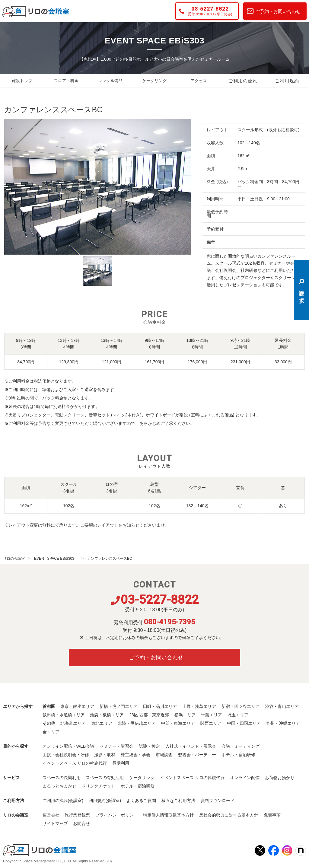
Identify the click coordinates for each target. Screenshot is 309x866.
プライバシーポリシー (116, 815)
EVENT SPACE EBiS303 (56, 558)
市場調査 (164, 754)
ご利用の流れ (242, 80)
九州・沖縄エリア (283, 723)
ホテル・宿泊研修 (238, 754)
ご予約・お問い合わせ (278, 11)
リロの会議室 (14, 558)
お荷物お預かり (280, 777)
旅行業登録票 (77, 815)
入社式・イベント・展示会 (190, 746)
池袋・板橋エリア (107, 714)
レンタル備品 (110, 80)
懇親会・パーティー (197, 754)
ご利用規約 (287, 80)
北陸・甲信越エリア (137, 723)
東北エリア (101, 723)
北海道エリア (73, 723)
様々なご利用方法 (178, 800)
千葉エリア (211, 714)
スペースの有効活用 (105, 777)
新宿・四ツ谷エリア (240, 706)
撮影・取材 (104, 754)
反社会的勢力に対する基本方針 (228, 815)
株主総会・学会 (135, 754)
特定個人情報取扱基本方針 (168, 815)
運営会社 (51, 815)
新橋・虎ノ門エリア (119, 706)
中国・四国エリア (244, 723)
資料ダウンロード (217, 800)
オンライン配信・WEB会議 (68, 746)
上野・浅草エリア (199, 706)
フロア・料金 (66, 80)
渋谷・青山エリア (282, 706)
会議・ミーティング (240, 746)
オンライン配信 (245, 777)
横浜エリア (185, 714)
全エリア (51, 731)
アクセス (198, 80)
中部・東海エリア (178, 723)
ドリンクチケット (98, 786)
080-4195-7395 (169, 622)
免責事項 (272, 815)
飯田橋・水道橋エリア (64, 714)
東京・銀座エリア (77, 706)
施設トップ (22, 80)
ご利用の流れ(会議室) (63, 800)
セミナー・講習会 (116, 746)
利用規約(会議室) (105, 800)
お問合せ (81, 823)
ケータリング (154, 80)
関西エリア (210, 723)
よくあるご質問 (141, 800)
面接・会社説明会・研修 (66, 754)
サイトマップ (55, 823)
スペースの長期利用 (62, 777)
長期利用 (120, 763)
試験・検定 (149, 746)
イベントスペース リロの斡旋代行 (75, 763)
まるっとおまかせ (59, 786)
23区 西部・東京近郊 (149, 714)
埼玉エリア (237, 714)
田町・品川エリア (160, 706)
